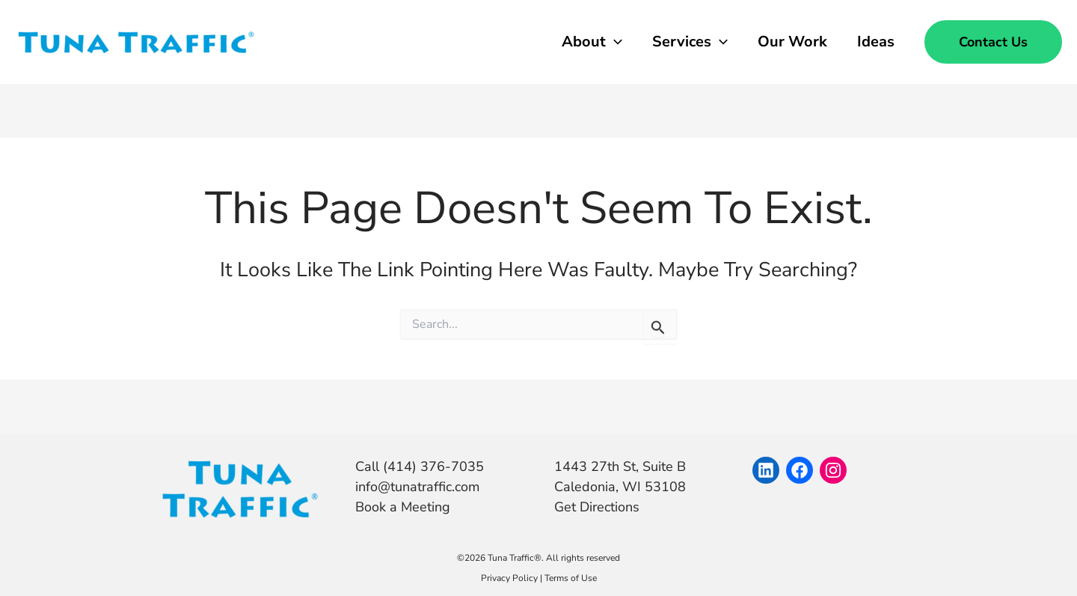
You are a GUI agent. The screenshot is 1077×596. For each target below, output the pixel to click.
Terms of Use (570, 578)
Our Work (792, 41)
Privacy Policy (509, 578)
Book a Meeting (402, 507)
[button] (993, 42)
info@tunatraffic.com (417, 487)
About (592, 42)
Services (690, 42)
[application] (614, 42)
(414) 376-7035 (431, 466)
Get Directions (596, 507)
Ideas (876, 41)
